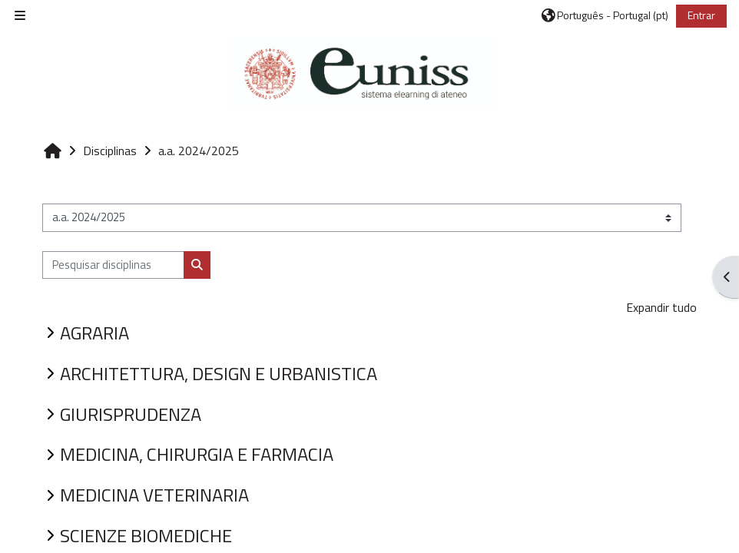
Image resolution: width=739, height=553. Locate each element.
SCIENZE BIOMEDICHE (146, 535)
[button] (605, 15)
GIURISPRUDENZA (130, 414)
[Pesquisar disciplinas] (113, 265)
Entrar (701, 15)
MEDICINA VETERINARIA (154, 494)
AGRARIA (94, 332)
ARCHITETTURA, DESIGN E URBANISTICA (218, 373)
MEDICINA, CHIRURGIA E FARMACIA (196, 454)
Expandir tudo (661, 307)
